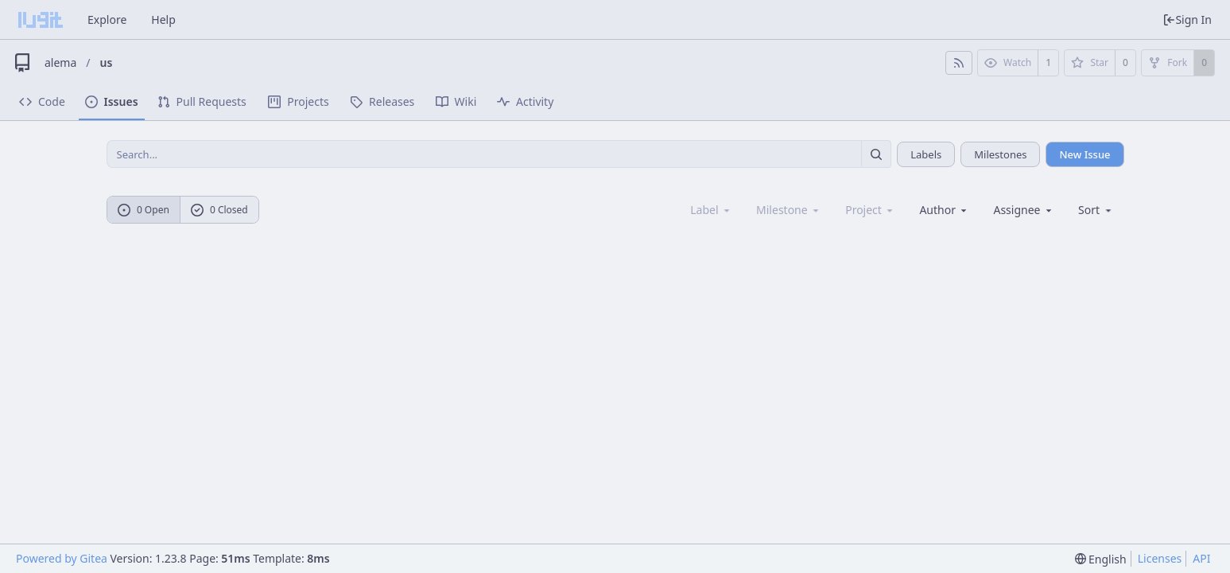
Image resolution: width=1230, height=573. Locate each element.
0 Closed (219, 209)
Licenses (1160, 558)
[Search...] (876, 154)
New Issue (1084, 154)
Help (163, 19)
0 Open (143, 209)
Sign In (1187, 19)
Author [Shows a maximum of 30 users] (944, 209)
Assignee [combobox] (1023, 209)
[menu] (1096, 209)
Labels (925, 154)
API (1201, 558)
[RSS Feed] (958, 63)
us (106, 62)
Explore (106, 19)
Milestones (1000, 154)
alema (60, 62)
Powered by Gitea (61, 558)
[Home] (40, 20)
